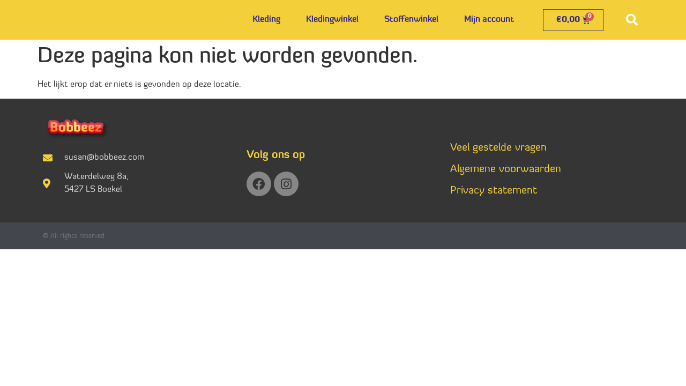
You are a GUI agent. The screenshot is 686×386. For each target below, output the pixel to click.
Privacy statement (493, 190)
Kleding (266, 20)
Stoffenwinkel (411, 20)
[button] (632, 20)
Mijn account (489, 20)
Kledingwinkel (332, 20)
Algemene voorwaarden (505, 169)
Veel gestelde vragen (498, 148)
